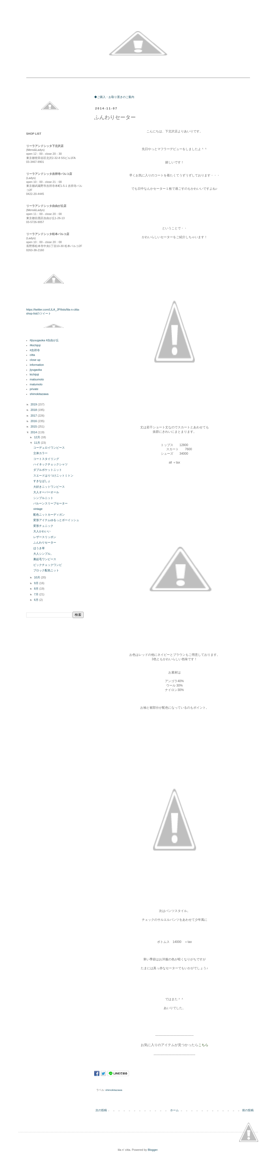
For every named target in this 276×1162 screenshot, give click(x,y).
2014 (34, 432)
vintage (37, 508)
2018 (34, 409)
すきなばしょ (41, 481)
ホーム (174, 1110)
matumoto (36, 384)
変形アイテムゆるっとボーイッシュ (56, 520)
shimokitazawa (113, 1090)
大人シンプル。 (43, 553)
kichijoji (34, 374)
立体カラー (40, 453)
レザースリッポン (44, 537)
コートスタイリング (46, 458)
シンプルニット (43, 497)
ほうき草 (39, 548)
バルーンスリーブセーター (50, 503)
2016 (34, 421)
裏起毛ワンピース (44, 559)
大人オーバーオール (46, 492)
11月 (37, 442)
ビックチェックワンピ (47, 564)
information (37, 364)
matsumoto (37, 379)
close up (35, 359)
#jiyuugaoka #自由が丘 (44, 340)
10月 (37, 577)
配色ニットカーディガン (49, 514)
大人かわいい (41, 531)
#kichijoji (35, 345)
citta (32, 354)
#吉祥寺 (35, 350)
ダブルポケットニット (47, 469)
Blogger (152, 1149)
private (34, 389)
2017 (34, 415)
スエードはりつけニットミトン (53, 475)
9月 (36, 583)
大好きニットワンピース (49, 486)
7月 (36, 594)
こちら (203, 1045)
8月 (36, 588)
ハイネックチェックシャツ (50, 464)
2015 (34, 426)
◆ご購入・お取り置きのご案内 (114, 96)
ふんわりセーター (44, 542)
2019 (34, 404)
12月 (37, 437)
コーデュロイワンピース (49, 447)
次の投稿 (101, 1110)
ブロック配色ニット (46, 570)
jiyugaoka (36, 369)
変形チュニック (43, 525)
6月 (36, 599)
